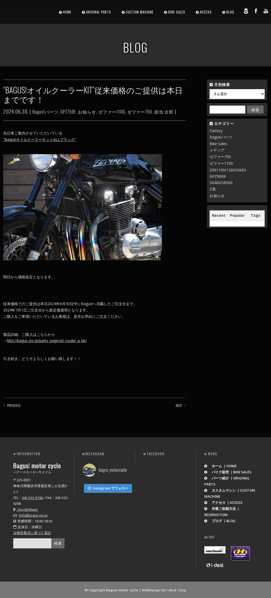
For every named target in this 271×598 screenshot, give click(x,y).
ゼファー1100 (111, 112)
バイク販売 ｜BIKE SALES (228, 471)
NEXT (179, 405)
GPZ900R (218, 176)
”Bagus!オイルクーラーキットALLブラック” (39, 139)
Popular (237, 215)
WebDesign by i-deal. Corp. (164, 589)
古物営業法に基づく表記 (32, 532)
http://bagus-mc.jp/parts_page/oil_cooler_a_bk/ (47, 340)
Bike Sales (218, 143)
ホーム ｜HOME (220, 465)
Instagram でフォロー (108, 486)
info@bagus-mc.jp (33, 514)
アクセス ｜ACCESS (223, 501)
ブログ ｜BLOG (220, 520)
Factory (216, 130)
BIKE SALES (176, 12)
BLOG (230, 12)
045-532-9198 (32, 497)
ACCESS (206, 12)
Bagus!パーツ (45, 112)
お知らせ (87, 112)
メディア (217, 150)
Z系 (213, 189)
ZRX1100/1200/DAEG (228, 169)
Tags (255, 215)
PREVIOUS (13, 405)
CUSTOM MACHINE (139, 12)
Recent (218, 215)
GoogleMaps (25, 508)
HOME (67, 12)
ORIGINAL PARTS (98, 12)
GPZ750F (68, 112)
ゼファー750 (139, 112)
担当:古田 (163, 112)
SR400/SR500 (221, 182)
